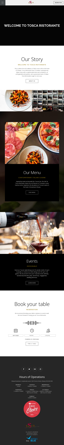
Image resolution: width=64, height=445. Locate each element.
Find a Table (32, 343)
